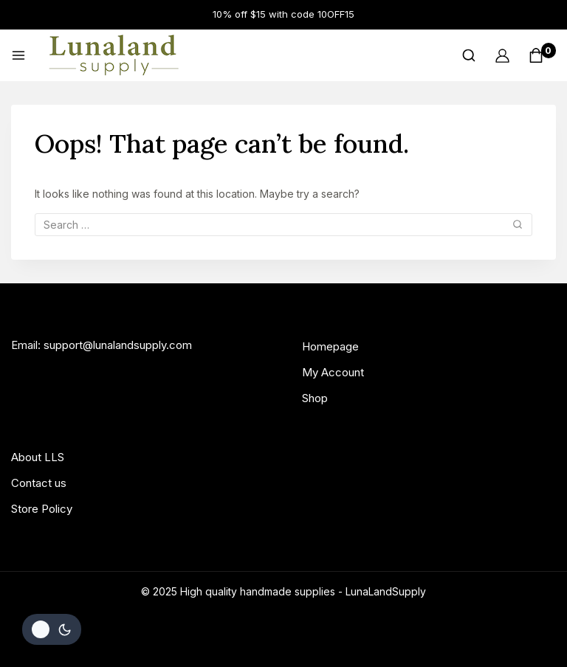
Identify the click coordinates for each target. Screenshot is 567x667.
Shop (315, 398)
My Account (333, 372)
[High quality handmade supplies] (113, 55)
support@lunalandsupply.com (118, 345)
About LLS (37, 457)
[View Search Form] (468, 55)
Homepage (330, 346)
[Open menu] (18, 55)
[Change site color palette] (51, 629)
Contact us (38, 483)
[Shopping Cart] (542, 55)
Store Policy (41, 509)
